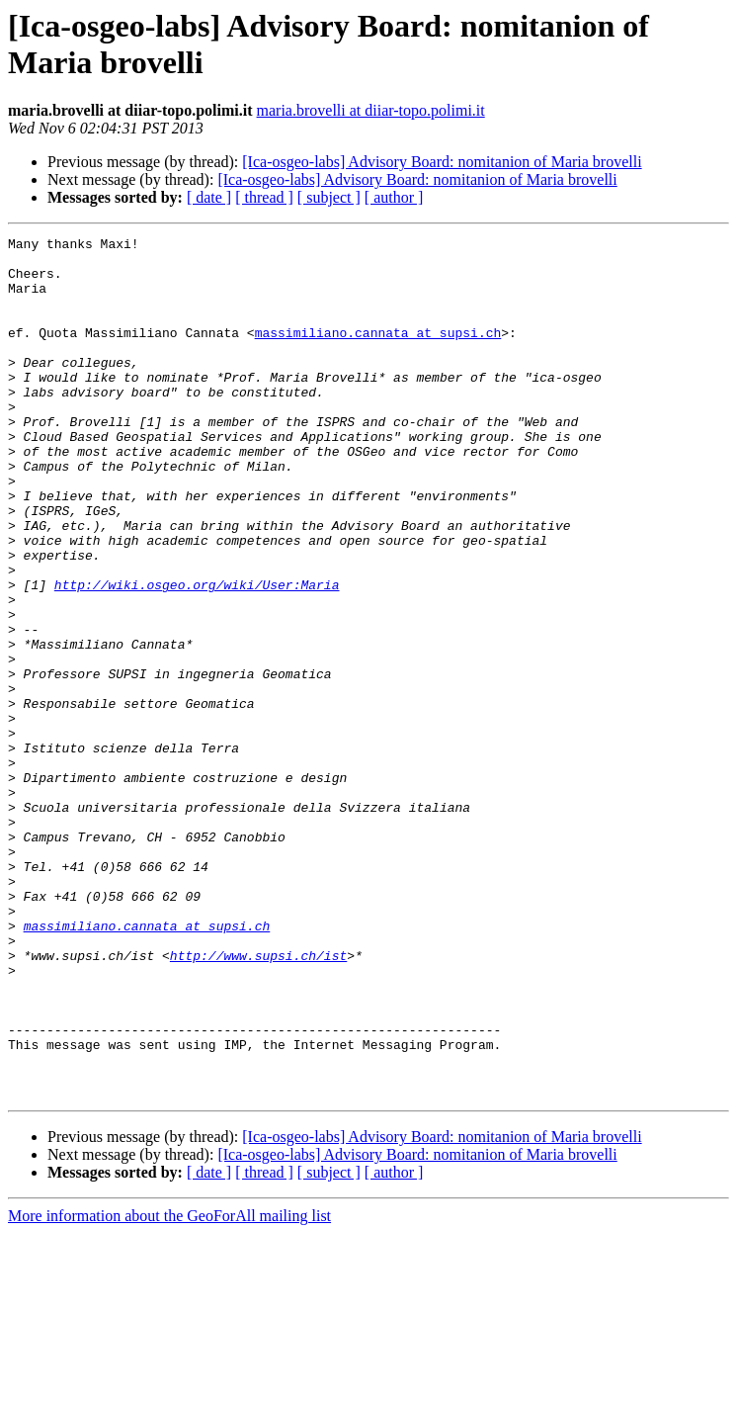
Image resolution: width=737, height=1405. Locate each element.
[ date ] (209, 197)
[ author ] (394, 197)
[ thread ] (264, 197)
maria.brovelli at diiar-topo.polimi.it (371, 110)
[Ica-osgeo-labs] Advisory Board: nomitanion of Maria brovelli (441, 161)
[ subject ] (329, 197)
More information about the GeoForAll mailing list (169, 1387)
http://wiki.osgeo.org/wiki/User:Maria (197, 655)
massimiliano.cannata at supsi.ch (378, 353)
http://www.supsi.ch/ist (258, 1100)
